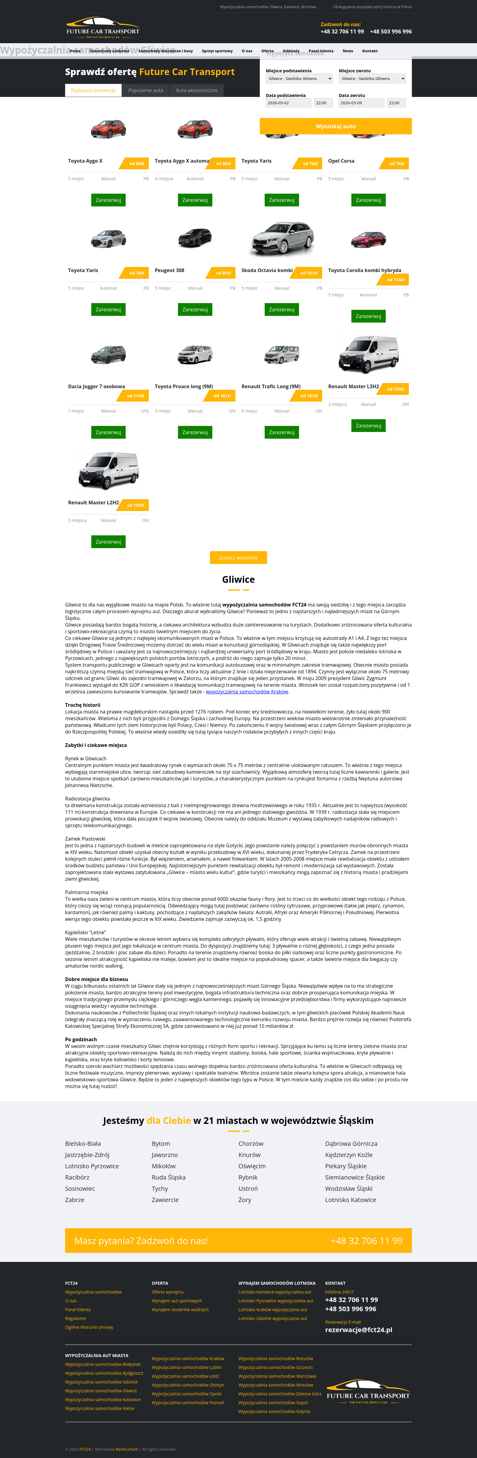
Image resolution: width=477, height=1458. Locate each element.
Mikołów (164, 1166)
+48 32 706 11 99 (342, 31)
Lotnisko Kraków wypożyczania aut (272, 1309)
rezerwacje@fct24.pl (358, 1329)
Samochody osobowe (109, 51)
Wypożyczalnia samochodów (93, 1292)
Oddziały (291, 51)
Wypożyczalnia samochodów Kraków (188, 1358)
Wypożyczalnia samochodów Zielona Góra (280, 1394)
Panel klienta (321, 51)
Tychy (160, 1188)
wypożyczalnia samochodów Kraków (247, 691)
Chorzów (250, 1143)
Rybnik (247, 1177)
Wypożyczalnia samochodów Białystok (103, 1364)
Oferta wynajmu (168, 1292)
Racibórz (77, 1177)
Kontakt (370, 51)
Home (75, 51)
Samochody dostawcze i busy (165, 51)
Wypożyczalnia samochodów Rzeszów (275, 1358)
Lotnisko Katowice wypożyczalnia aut (274, 1292)
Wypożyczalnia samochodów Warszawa (277, 1376)
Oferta (267, 51)
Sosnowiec (80, 1188)
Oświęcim (252, 1166)
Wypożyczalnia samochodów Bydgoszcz (104, 1373)
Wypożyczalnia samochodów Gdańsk (101, 1382)
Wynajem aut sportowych (177, 1301)
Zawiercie (165, 1200)
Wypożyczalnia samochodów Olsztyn (188, 1385)
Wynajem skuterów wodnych (180, 1309)
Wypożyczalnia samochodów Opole (186, 1394)
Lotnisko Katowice (350, 1200)
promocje (93, 90)
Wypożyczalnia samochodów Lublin (187, 1367)
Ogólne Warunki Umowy (89, 1327)
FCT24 (85, 1449)
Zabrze (75, 1200)
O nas (247, 51)
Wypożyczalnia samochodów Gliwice (101, 1391)
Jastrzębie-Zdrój (87, 1155)
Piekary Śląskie (346, 1166)
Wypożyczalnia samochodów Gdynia (274, 1411)
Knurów (249, 1155)
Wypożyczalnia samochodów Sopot (273, 1402)
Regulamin (75, 1318)
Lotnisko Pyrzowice (92, 1166)
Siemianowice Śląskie (355, 1177)
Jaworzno (165, 1155)
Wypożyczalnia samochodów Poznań (188, 1402)
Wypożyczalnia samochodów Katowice (103, 1399)
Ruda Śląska (169, 1177)
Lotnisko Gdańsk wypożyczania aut (272, 1318)
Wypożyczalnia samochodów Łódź (185, 1376)
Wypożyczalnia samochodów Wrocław (275, 1385)
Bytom (161, 1143)
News (348, 51)
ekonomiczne (197, 90)
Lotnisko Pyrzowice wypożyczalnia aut (275, 1301)
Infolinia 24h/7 (339, 1292)
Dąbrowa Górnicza (351, 1143)
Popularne (146, 90)
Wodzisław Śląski (349, 1188)
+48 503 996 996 (391, 31)
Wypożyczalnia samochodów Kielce (99, 1408)
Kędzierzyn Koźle (349, 1155)
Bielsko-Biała (83, 1143)
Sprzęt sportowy (217, 51)
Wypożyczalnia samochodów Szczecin (275, 1367)
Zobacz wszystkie (238, 557)
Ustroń (248, 1188)
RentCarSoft (127, 1449)
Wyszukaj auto (336, 126)
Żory (244, 1200)
